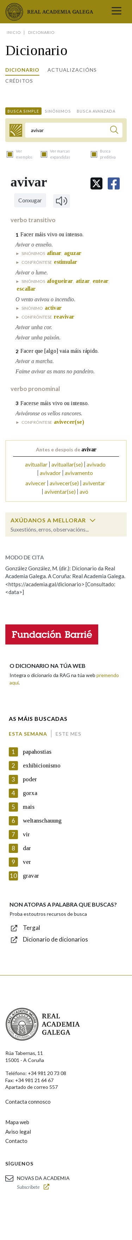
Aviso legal (18, 1131)
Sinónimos (58, 111)
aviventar (94, 483)
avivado (96, 464)
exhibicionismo (42, 765)
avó (84, 491)
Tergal (31, 927)
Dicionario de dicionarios (55, 939)
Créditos (19, 81)
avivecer (35, 483)
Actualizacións (72, 70)
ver (27, 862)
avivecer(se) (64, 483)
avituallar (36, 464)
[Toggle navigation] (116, 11)
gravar (31, 875)
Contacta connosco (28, 1101)
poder (30, 779)
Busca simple (23, 111)
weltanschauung (42, 820)
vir (26, 834)
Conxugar (30, 200)
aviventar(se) (60, 491)
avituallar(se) (67, 464)
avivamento (79, 472)
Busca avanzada (96, 111)
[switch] (92, 520)
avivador (50, 472)
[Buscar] (114, 131)
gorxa (30, 793)
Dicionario (22, 70)
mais (28, 806)
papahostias (37, 751)
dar (27, 848)
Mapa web (17, 1122)
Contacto (16, 1141)
